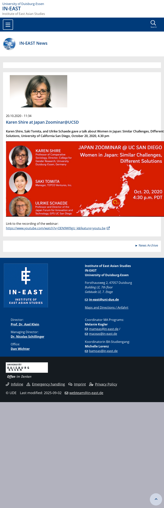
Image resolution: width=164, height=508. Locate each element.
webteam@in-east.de (86, 392)
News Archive (148, 245)
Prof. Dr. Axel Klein (25, 324)
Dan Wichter (20, 349)
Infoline (14, 384)
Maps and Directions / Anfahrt (106, 307)
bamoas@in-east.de (103, 351)
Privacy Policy (103, 384)
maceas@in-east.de (103, 334)
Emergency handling (45, 384)
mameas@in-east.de (103, 329)
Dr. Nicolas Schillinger (27, 336)
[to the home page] (82, 4)
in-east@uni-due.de (104, 299)
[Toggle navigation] (8, 24)
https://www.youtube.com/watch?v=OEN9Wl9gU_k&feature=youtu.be (56, 228)
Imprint (77, 384)
